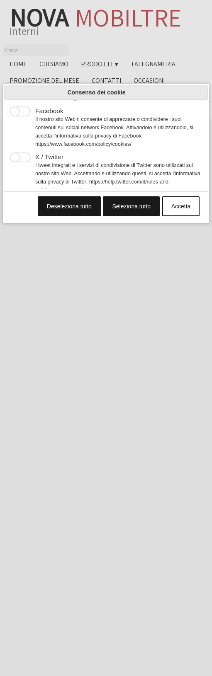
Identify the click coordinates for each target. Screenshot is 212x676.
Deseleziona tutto (69, 206)
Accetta (181, 206)
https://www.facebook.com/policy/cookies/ (83, 144)
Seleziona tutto (131, 206)
